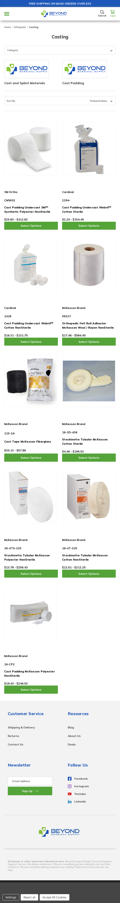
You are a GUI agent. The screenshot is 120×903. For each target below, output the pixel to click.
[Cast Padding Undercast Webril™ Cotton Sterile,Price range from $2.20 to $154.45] (89, 149)
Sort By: (11, 100)
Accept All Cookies (54, 897)
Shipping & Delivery (21, 727)
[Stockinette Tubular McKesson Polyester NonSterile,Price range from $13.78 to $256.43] (31, 497)
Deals (72, 744)
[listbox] (87, 101)
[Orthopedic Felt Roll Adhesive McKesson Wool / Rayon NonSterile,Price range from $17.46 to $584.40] (89, 265)
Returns (13, 736)
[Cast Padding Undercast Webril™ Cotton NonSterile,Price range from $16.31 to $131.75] (31, 265)
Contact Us (15, 744)
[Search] (102, 14)
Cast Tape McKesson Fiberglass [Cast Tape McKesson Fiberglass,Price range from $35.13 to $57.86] (27, 441)
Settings (10, 897)
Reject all (29, 897)
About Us (74, 736)
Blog (71, 727)
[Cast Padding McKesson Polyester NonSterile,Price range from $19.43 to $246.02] (31, 612)
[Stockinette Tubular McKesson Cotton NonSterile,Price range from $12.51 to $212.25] (89, 497)
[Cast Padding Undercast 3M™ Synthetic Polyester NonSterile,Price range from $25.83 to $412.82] (31, 149)
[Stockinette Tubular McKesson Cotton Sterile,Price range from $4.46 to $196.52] (89, 380)
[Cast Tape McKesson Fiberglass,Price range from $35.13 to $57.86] (31, 380)
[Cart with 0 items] (113, 14)
